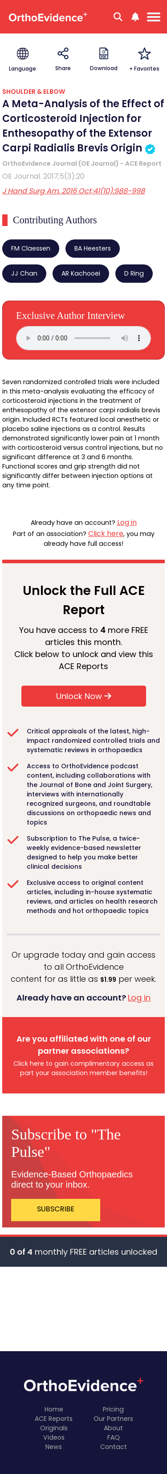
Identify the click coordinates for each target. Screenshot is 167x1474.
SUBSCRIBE (55, 1209)
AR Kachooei (80, 273)
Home (54, 1409)
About (113, 1428)
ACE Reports (54, 1418)
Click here (105, 533)
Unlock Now (83, 696)
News (53, 1446)
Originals (54, 1428)
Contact (113, 1446)
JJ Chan (24, 273)
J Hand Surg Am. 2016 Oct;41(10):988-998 (73, 191)
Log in (127, 522)
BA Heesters (92, 248)
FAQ (113, 1437)
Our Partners (113, 1418)
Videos (54, 1437)
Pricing (113, 1409)
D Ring (134, 273)
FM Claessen (30, 248)
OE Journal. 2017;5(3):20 (43, 176)
